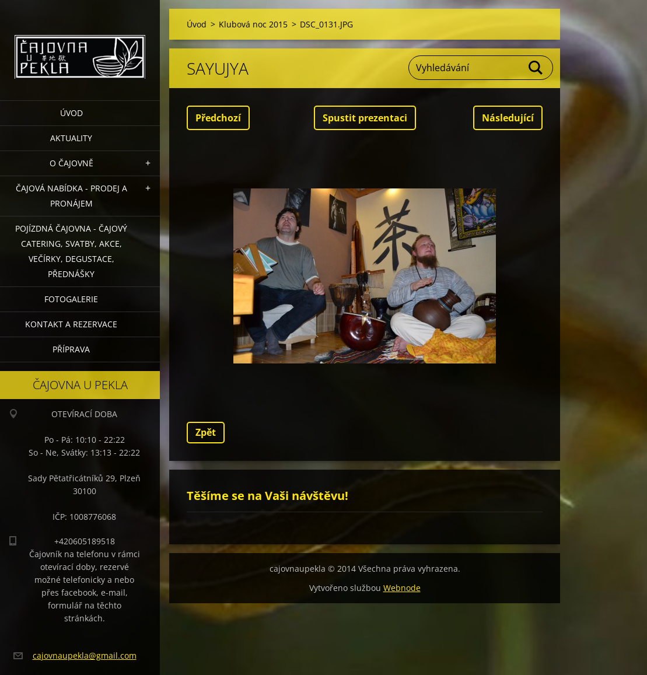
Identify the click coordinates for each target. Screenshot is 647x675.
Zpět (205, 432)
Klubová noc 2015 (253, 24)
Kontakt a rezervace (71, 324)
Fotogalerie (71, 299)
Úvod (71, 112)
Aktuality (71, 138)
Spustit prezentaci (365, 117)
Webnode (402, 587)
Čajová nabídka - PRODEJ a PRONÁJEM (71, 196)
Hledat (536, 67)
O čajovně (71, 163)
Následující (508, 117)
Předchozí (218, 117)
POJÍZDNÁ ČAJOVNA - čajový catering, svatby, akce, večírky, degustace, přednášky (71, 251)
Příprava (71, 349)
